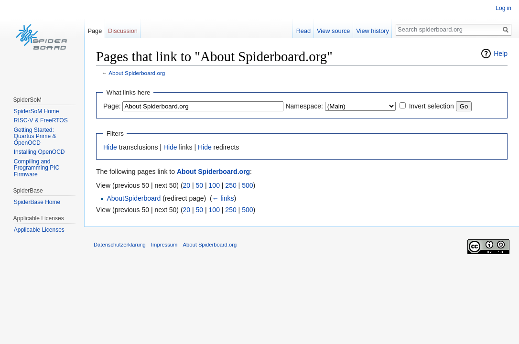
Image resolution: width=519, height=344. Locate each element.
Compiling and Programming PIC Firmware (36, 168)
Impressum (164, 244)
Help (501, 53)
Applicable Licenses (39, 229)
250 (230, 185)
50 (200, 185)
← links (223, 198)
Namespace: (304, 106)
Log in (503, 8)
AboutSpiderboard (134, 198)
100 (214, 185)
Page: (112, 106)
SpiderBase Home (37, 202)
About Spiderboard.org (136, 73)
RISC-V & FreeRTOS (41, 120)
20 (187, 185)
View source (333, 30)
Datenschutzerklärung (120, 244)
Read (303, 30)
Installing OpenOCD (39, 152)
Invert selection (431, 106)
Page (94, 30)
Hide (110, 147)
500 (247, 185)
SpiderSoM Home (36, 111)
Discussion (123, 30)
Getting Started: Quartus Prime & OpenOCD (35, 136)
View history (372, 30)
